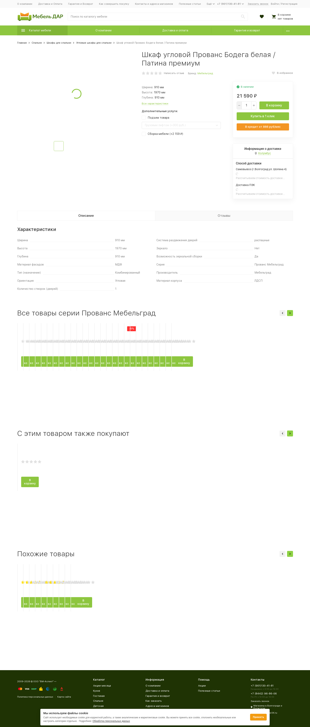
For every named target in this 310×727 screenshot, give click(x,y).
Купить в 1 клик (263, 116)
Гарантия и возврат (247, 30)
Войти (275, 3)
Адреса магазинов (157, 705)
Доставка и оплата (175, 30)
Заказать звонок (258, 3)
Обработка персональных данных (111, 721)
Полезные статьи (190, 3)
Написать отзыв (174, 73)
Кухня (96, 690)
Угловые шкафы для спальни (94, 42)
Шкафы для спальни (59, 42)
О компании (24, 3)
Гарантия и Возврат (80, 3)
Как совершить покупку (114, 3)
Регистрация (289, 3)
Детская (98, 705)
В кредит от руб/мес (263, 126)
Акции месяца (102, 685)
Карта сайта (64, 697)
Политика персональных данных (35, 697)
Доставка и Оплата (50, 3)
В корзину (274, 105)
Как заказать (154, 700)
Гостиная (99, 695)
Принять (258, 717)
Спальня (37, 42)
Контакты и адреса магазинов (154, 3)
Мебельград (205, 73)
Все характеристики (155, 103)
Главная (22, 42)
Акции (202, 685)
